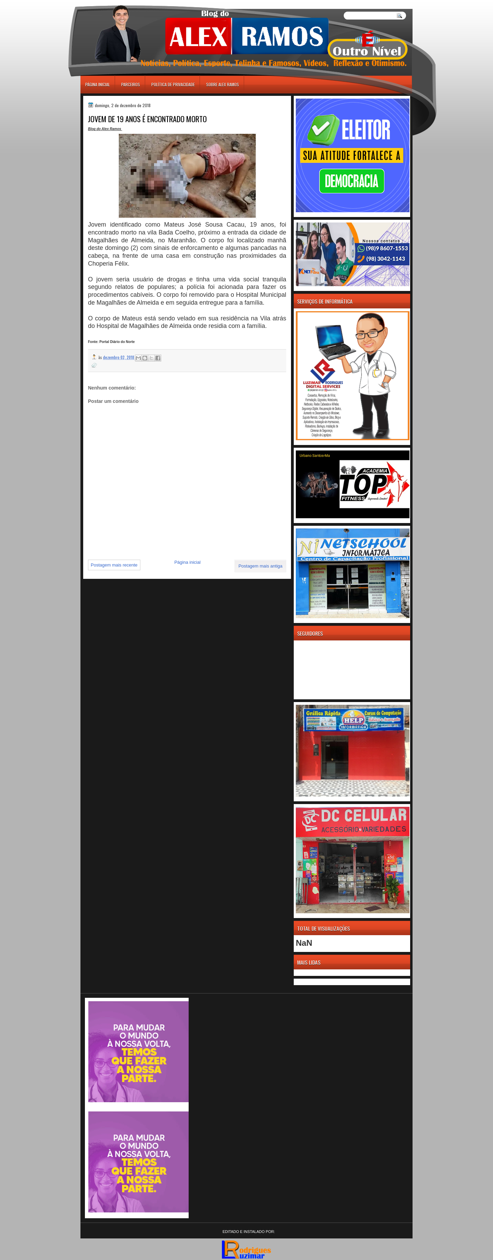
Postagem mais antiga (260, 566)
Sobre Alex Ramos (222, 84)
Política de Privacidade (173, 84)
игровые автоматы (111, 3)
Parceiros (130, 84)
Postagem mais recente (114, 565)
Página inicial (97, 84)
